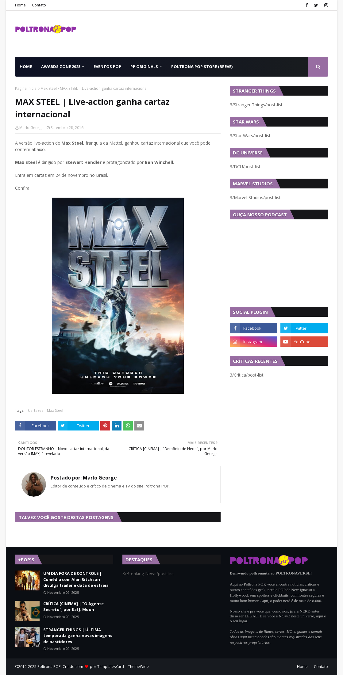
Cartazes (35, 410)
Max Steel (48, 88)
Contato (39, 5)
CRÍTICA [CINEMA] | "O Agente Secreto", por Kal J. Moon (73, 606)
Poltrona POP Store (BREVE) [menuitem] (202, 66)
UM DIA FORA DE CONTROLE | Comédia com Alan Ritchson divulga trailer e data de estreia (76, 579)
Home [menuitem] (26, 66)
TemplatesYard (110, 666)
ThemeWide (138, 666)
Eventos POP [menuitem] (107, 66)
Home (20, 5)
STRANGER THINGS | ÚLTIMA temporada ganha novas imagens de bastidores (77, 635)
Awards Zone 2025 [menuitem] (60, 66)
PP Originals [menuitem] (144, 66)
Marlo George (31, 127)
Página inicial (26, 88)
